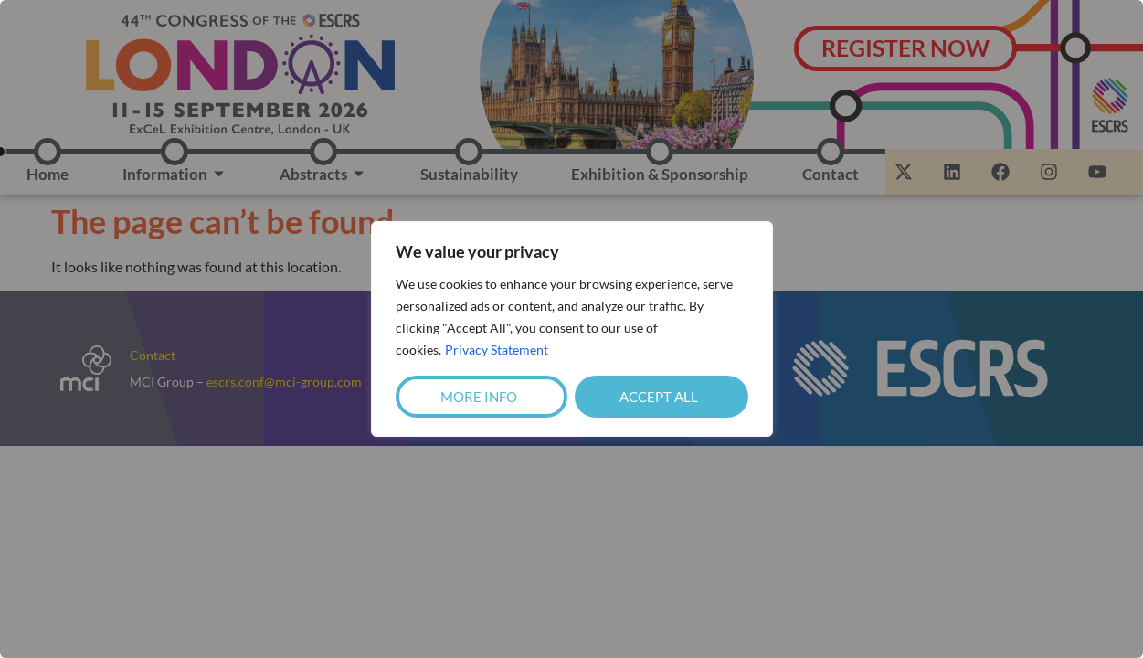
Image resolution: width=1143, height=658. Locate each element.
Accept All (658, 396)
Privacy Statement (496, 349)
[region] (571, 329)
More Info (478, 396)
